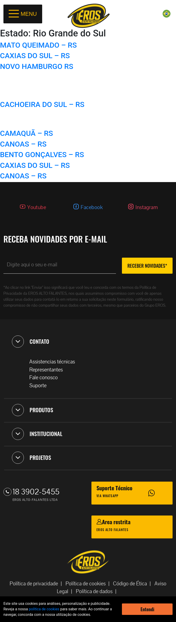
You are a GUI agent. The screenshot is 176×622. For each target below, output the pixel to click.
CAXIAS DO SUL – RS (35, 55)
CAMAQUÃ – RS (26, 133)
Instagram (146, 207)
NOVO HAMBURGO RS (36, 66)
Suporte (40, 385)
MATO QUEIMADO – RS (38, 45)
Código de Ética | (133, 583)
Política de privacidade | (37, 583)
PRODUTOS (32, 410)
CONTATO (30, 341)
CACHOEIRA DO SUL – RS (42, 104)
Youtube (36, 207)
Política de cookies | (89, 583)
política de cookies (44, 609)
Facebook (92, 207)
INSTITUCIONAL (37, 434)
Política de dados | (97, 591)
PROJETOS (31, 458)
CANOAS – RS (23, 144)
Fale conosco (45, 377)
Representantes (48, 369)
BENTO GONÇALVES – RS (42, 154)
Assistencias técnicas (54, 361)
